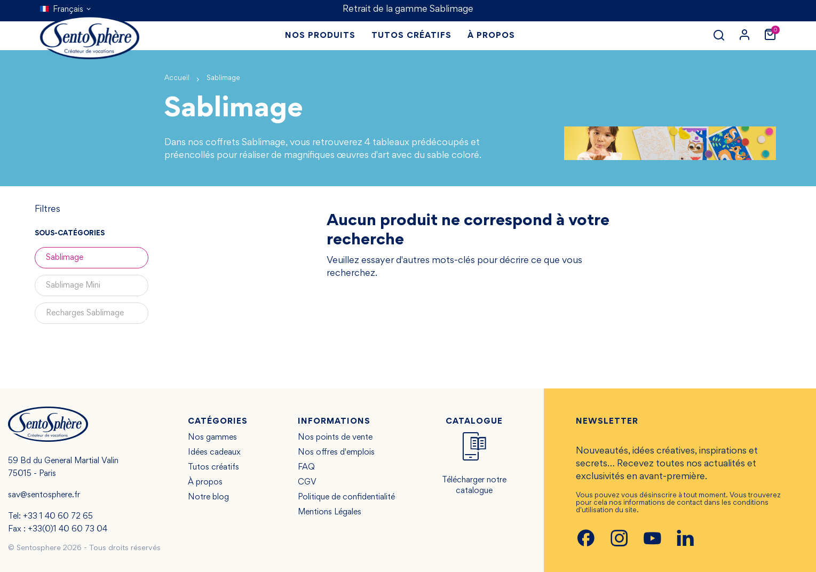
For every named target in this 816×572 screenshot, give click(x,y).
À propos (205, 482)
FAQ (306, 467)
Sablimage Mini (73, 285)
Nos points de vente (335, 437)
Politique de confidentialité (346, 497)
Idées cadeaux (214, 452)
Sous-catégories (70, 234)
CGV (307, 482)
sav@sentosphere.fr (44, 495)
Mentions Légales (329, 512)
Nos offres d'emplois (336, 452)
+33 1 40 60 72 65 (58, 516)
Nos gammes (212, 437)
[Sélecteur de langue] (66, 9)
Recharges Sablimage (85, 313)
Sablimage (64, 257)
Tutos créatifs (213, 467)
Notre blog (208, 497)
